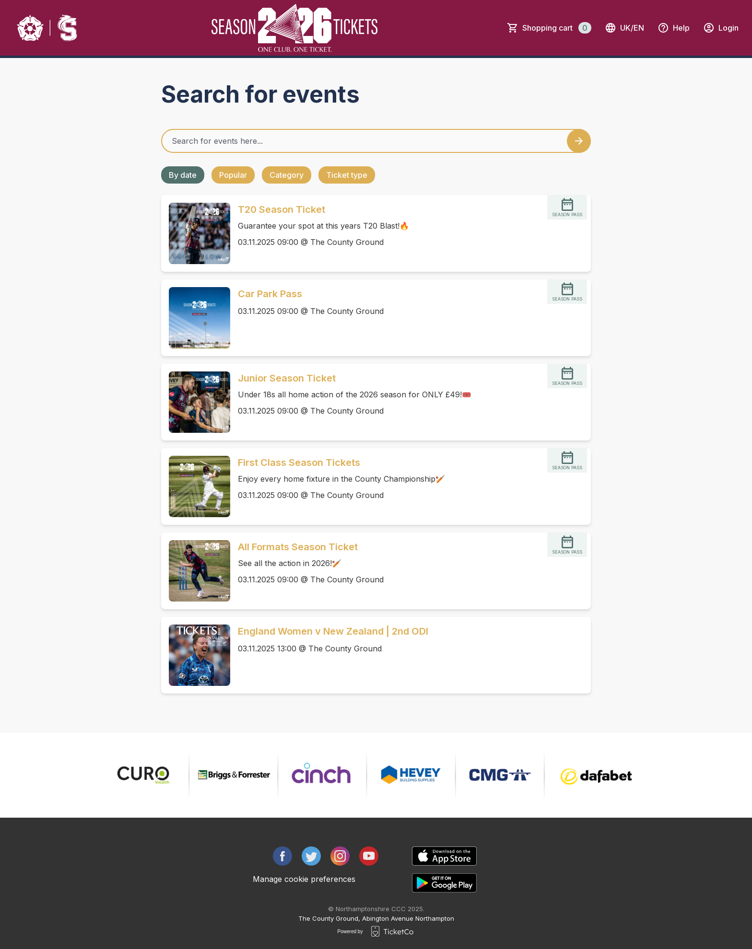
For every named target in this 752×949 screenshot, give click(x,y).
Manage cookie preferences (304, 879)
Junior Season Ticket (287, 378)
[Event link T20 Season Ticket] (195, 233)
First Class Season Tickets (299, 462)
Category (287, 175)
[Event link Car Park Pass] (195, 317)
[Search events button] (579, 141)
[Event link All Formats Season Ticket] (195, 570)
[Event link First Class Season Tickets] (195, 486)
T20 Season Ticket (281, 209)
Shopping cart (556, 28)
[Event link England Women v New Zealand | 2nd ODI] (195, 655)
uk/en (624, 28)
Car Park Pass (270, 294)
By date (183, 175)
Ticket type (346, 175)
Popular (233, 175)
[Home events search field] (376, 141)
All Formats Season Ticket (298, 547)
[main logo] (47, 27)
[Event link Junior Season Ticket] (195, 402)
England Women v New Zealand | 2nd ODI (333, 631)
